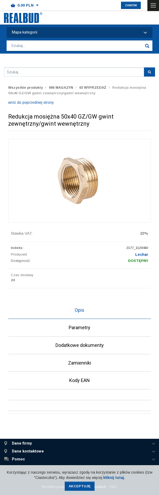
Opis (79, 310)
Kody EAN (79, 380)
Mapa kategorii (79, 32)
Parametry (79, 327)
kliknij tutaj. (114, 477)
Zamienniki (79, 363)
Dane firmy (22, 443)
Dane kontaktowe (28, 451)
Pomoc (18, 459)
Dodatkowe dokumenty (79, 345)
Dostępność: (21, 261)
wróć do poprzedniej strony (31, 102)
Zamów (131, 5)
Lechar (141, 254)
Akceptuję (80, 486)
